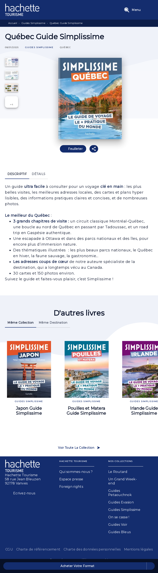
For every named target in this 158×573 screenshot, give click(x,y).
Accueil (12, 23)
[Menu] (137, 10)
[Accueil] (22, 10)
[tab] (17, 174)
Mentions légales (138, 549)
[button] (39, 47)
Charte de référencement (38, 549)
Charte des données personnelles (92, 549)
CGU (9, 549)
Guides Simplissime (33, 23)
